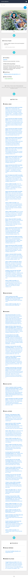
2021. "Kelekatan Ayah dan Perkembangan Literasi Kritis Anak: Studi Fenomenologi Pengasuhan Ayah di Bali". (13, 485)
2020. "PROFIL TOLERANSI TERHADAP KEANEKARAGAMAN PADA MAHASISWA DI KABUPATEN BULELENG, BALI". (14, 499)
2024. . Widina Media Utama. (14, 299)
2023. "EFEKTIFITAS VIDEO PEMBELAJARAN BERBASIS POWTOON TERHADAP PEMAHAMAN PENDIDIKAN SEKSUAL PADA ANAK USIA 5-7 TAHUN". (13, 462)
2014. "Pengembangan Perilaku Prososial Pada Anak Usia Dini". (13, 531)
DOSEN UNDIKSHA (4, 1)
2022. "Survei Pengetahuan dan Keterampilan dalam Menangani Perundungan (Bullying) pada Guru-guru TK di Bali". (14, 470)
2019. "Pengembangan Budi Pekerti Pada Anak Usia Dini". (13, 511)
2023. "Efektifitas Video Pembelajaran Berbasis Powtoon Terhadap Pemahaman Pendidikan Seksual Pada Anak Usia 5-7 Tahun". (14, 455)
